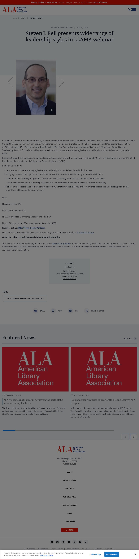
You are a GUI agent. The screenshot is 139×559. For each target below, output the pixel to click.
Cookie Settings (95, 556)
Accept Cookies (111, 556)
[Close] (135, 555)
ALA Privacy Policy (46, 557)
